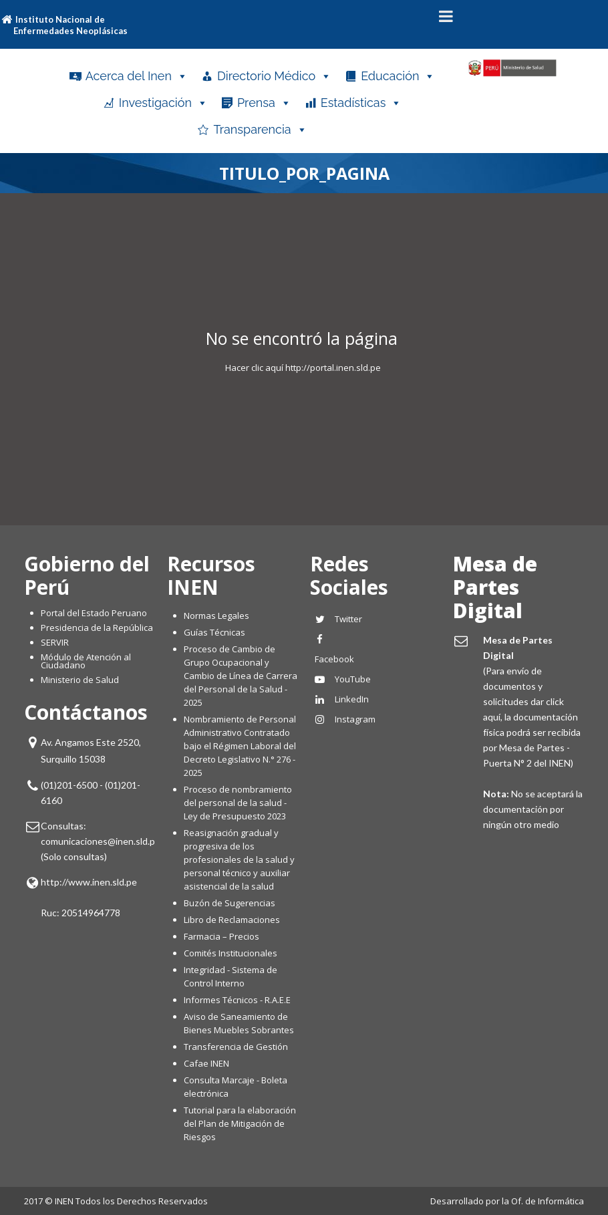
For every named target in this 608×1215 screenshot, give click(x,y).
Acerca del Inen (137, 76)
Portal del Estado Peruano (94, 613)
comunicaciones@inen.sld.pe (100, 841)
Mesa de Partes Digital (495, 587)
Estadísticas (361, 103)
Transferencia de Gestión (236, 1047)
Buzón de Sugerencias (229, 903)
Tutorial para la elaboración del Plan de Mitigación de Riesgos (240, 1123)
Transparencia (260, 129)
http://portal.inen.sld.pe (333, 368)
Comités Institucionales (230, 953)
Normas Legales (216, 616)
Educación (398, 76)
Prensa (264, 103)
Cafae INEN (206, 1063)
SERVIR (55, 642)
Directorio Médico (274, 76)
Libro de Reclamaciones (233, 920)
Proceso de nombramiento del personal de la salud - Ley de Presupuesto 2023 (238, 802)
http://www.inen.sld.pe (89, 882)
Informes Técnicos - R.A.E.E (237, 1000)
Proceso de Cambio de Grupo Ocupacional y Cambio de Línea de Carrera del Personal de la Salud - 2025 (240, 675)
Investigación (163, 103)
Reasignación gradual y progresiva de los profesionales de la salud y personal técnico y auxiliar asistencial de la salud (239, 859)
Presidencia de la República (97, 628)
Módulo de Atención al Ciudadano (86, 661)
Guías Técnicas (214, 632)
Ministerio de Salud (80, 680)
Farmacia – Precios (221, 936)
